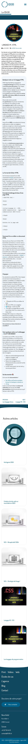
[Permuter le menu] (25, 4)
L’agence (5, 681)
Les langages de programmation (13, 659)
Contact (4, 690)
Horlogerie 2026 (9, 462)
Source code (19, 48)
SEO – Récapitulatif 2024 (11, 542)
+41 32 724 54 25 (6, 730)
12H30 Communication (14, 740)
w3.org (7, 384)
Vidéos (11, 672)
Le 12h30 (5, 12)
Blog (3, 685)
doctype (11, 177)
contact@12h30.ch (6, 733)
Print (3, 672)
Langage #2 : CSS (9, 620)
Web (17, 672)
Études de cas (7, 676)
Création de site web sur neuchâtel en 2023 (11, 502)
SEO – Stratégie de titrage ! (12, 581)
